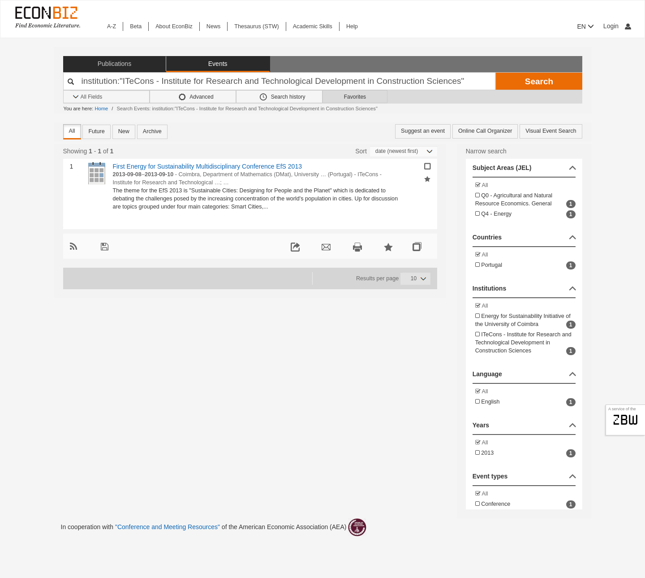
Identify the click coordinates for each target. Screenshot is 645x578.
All (72, 131)
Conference (525, 504)
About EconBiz (174, 26)
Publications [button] (115, 63)
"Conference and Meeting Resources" (167, 526)
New (123, 131)
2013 (525, 453)
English (525, 402)
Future (96, 131)
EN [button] (585, 26)
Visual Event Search (550, 131)
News (213, 26)
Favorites (355, 97)
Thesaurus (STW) (256, 26)
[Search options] (109, 97)
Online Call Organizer (485, 131)
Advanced (196, 96)
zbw (625, 419)
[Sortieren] (403, 151)
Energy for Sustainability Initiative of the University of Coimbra (525, 321)
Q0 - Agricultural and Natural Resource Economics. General (525, 200)
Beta (136, 26)
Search (539, 81)
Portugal (525, 265)
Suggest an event (423, 131)
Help (352, 26)
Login (617, 26)
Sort (361, 151)
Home (101, 108)
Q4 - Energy (525, 214)
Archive (152, 131)
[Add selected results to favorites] (427, 178)
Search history (282, 96)
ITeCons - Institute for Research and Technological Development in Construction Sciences (525, 343)
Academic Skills (312, 26)
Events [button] (218, 63)
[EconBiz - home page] (47, 16)
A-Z (111, 26)
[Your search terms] (279, 81)
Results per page (377, 278)
